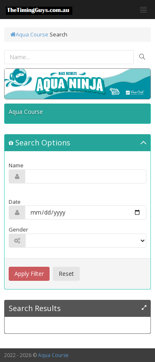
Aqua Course (29, 34)
